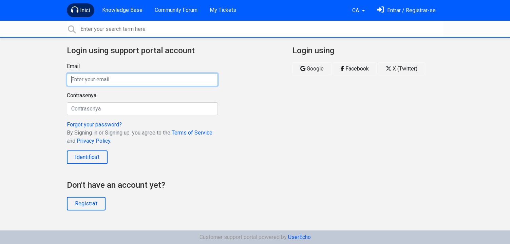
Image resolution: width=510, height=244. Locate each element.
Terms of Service (192, 132)
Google (312, 68)
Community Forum (176, 10)
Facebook (355, 68)
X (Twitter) (401, 68)
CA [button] (356, 10)
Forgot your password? (94, 124)
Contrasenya (81, 95)
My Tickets (223, 10)
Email (73, 66)
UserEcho (299, 237)
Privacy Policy (93, 141)
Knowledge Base (122, 10)
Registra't (86, 203)
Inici (80, 10)
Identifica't (87, 157)
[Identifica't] (406, 10)
